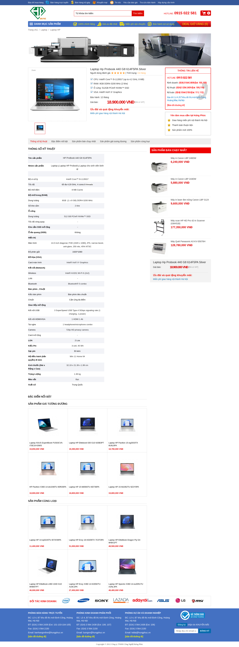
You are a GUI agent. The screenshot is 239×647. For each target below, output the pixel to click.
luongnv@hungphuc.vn (94, 632)
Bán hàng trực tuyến (57, 2)
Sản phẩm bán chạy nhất (84, 141)
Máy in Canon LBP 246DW (183, 158)
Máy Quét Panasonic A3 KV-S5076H (188, 241)
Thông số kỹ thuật (38, 141)
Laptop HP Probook (68, 165)
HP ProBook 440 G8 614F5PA (77, 158)
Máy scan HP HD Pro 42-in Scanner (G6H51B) (188, 222)
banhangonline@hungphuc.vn (49, 632)
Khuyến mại (99, 2)
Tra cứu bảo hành (147, 2)
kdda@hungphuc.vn (141, 632)
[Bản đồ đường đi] (176, 105)
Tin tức (115, 3)
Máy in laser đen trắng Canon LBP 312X (190, 200)
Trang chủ (33, 30)
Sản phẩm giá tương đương (113, 141)
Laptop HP (55, 30)
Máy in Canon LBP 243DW (183, 179)
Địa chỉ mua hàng (35, 2)
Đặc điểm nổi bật (60, 141)
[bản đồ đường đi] (37, 636)
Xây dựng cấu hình (166, 2)
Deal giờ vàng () (195, 24)
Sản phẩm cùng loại (140, 141)
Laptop (44, 30)
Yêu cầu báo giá (130, 2)
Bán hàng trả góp (80, 2)
